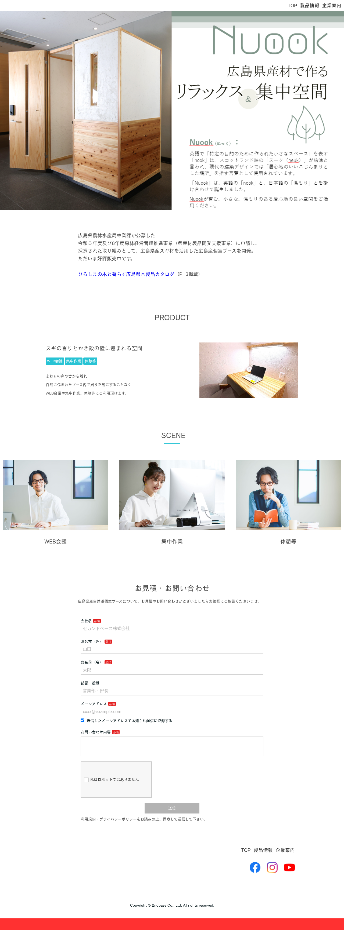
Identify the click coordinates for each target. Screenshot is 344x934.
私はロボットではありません (111, 784)
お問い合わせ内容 (96, 732)
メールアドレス (94, 704)
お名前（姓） (92, 641)
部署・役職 (90, 683)
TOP (292, 5)
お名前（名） (92, 662)
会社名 (86, 621)
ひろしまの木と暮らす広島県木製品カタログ (126, 274)
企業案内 (331, 5)
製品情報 (309, 5)
